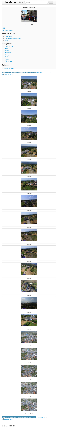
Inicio (3, 28)
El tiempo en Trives (8, 68)
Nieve (6, 49)
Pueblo (7, 51)
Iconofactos (8, 36)
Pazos (7, 59)
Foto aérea (8, 61)
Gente (7, 57)
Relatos (7, 40)
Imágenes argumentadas (13, 38)
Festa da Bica (9, 46)
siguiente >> (9, 74)
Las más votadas (7, 30)
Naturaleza (8, 53)
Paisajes (7, 55)
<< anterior (39, 72)
